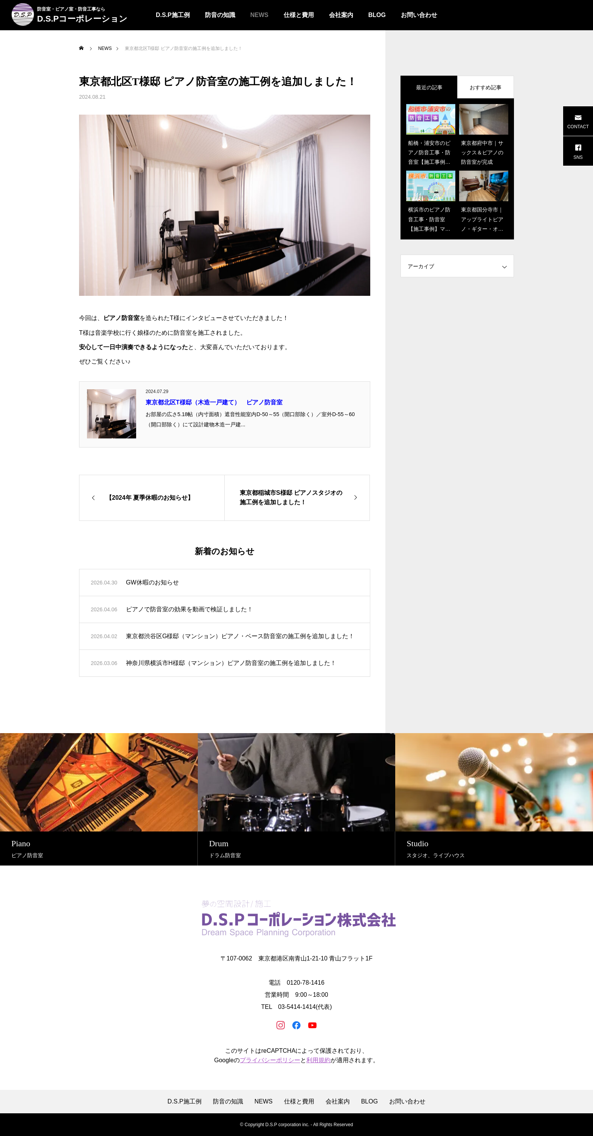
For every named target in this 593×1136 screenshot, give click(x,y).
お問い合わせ (419, 15)
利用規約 (318, 1060)
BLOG (377, 15)
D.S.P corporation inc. (287, 1124)
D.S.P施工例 (173, 15)
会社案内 (341, 15)
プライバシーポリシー (270, 1060)
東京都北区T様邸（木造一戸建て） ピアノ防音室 (214, 402)
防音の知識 (220, 15)
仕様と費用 (299, 15)
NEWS (259, 15)
